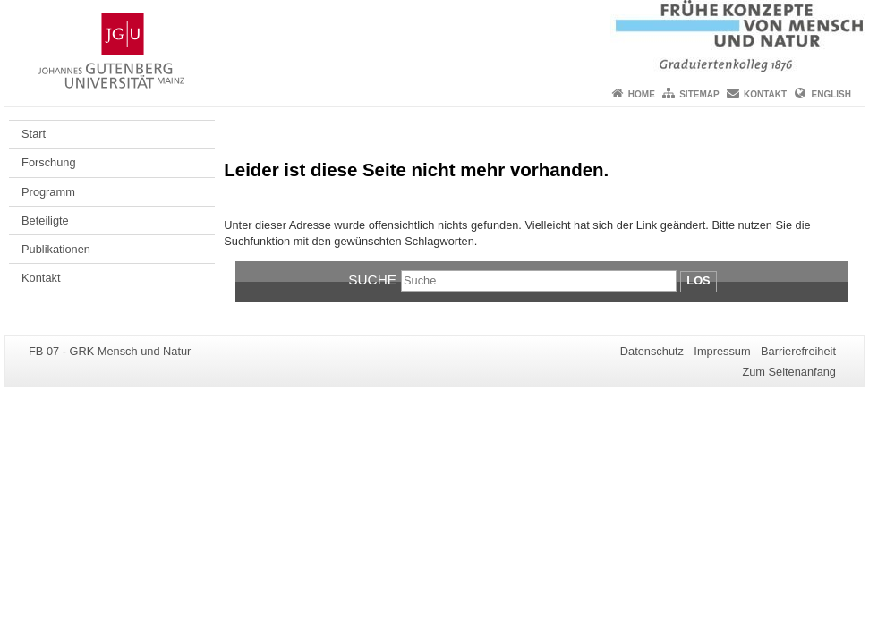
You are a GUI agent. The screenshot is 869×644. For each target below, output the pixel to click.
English (831, 94)
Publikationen (55, 249)
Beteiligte (45, 220)
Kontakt (765, 94)
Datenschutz (652, 351)
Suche (372, 279)
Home (641, 94)
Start (33, 133)
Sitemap (699, 94)
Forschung (48, 162)
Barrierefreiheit (798, 351)
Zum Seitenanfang (789, 371)
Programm (48, 192)
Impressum (722, 351)
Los (698, 280)
